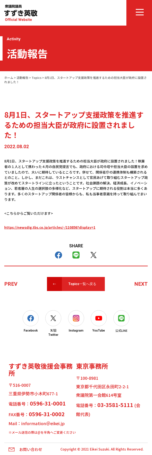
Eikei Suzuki (99, 449)
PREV (11, 284)
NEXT (141, 284)
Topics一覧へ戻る (82, 284)
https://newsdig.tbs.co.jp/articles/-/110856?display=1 (49, 227)
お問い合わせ (30, 449)
